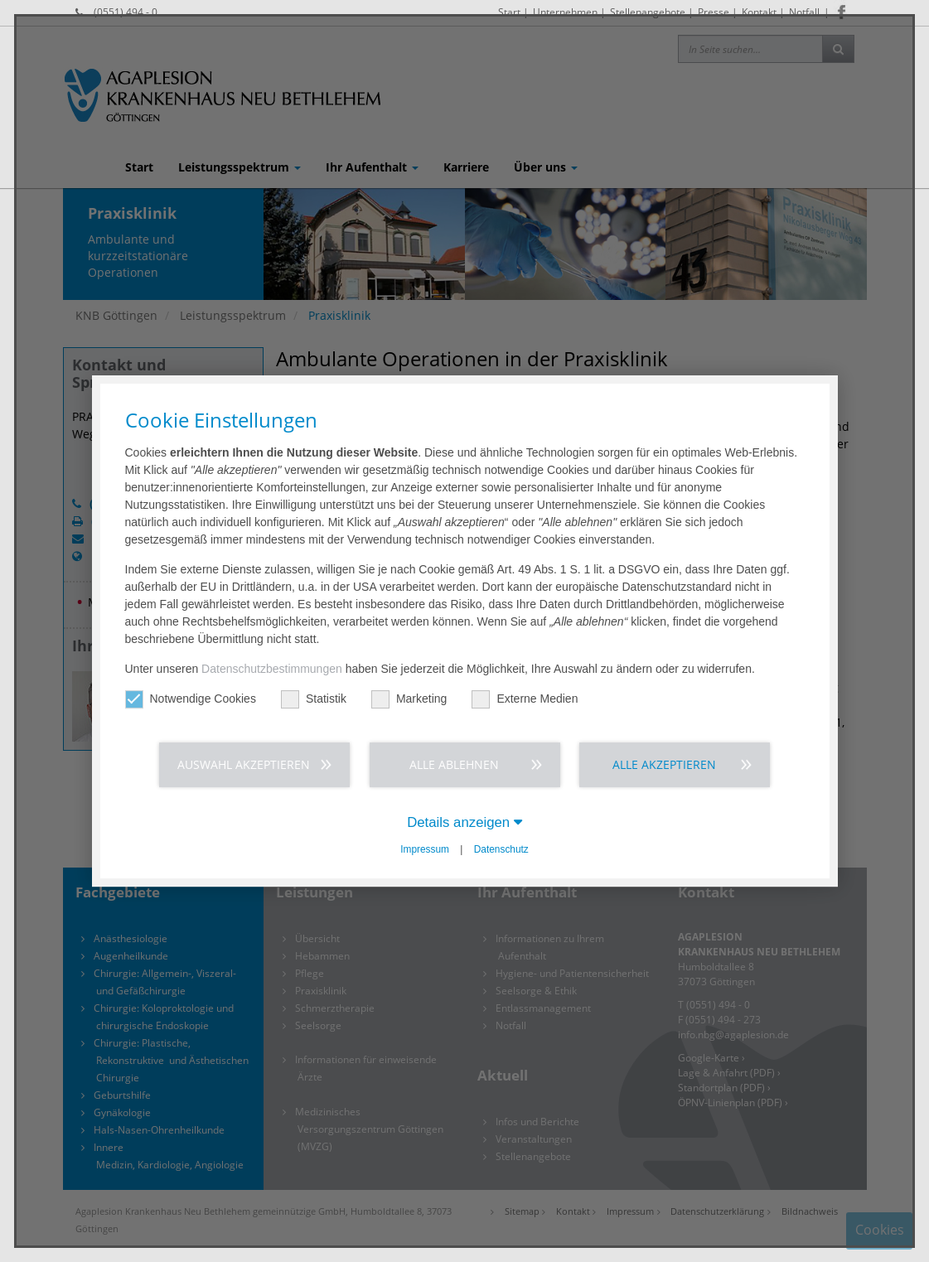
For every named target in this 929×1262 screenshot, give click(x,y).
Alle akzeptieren (664, 764)
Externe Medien (525, 699)
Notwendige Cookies (190, 699)
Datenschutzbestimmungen (271, 668)
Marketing (409, 699)
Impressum (424, 849)
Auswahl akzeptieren (243, 764)
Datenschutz (501, 849)
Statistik (313, 699)
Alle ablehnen (454, 764)
